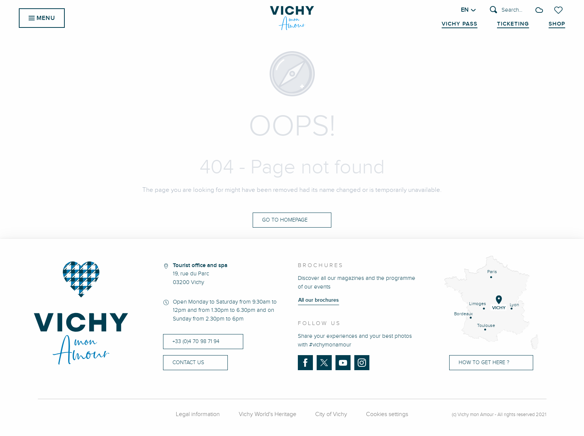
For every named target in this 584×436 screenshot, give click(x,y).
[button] (506, 10)
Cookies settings (387, 414)
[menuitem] (292, 18)
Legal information (198, 414)
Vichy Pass (459, 24)
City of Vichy (331, 414)
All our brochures (318, 300)
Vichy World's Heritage (267, 414)
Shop (557, 24)
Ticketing (513, 24)
